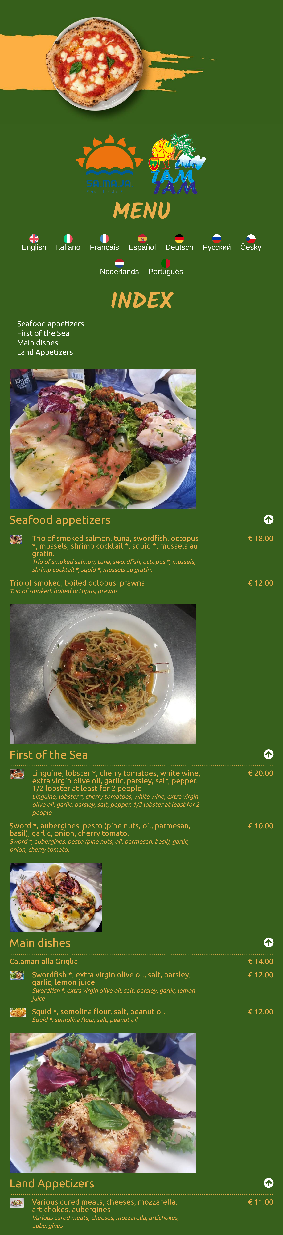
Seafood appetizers (50, 323)
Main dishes (37, 342)
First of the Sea (43, 333)
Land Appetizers (45, 352)
